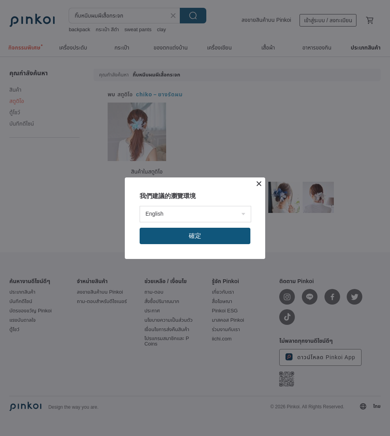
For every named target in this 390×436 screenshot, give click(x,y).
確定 (195, 235)
